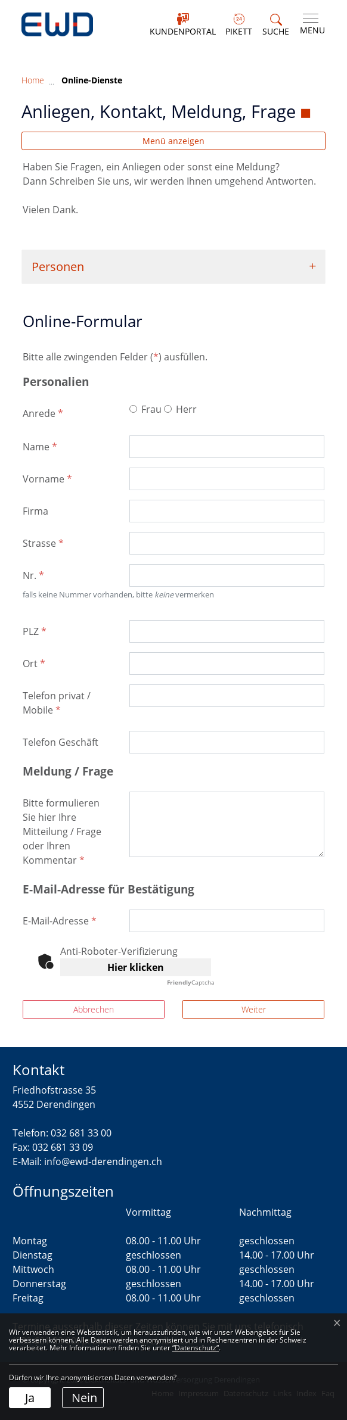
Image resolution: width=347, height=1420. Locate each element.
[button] (276, 25)
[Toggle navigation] (310, 24)
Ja (30, 1398)
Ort (34, 663)
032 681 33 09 (62, 1147)
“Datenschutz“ (195, 1348)
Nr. (33, 575)
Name (40, 446)
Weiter (253, 1009)
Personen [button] (58, 267)
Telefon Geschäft (60, 742)
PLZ (35, 631)
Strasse (43, 543)
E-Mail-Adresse (60, 920)
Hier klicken (135, 967)
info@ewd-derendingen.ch (103, 1161)
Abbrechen (93, 1009)
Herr (186, 409)
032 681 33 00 (81, 1132)
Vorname (47, 478)
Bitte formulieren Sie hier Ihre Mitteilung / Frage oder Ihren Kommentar (62, 831)
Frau (151, 409)
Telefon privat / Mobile (57, 703)
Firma (35, 511)
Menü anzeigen (173, 141)
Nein (84, 1398)
